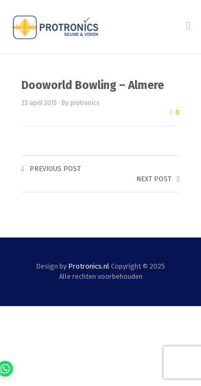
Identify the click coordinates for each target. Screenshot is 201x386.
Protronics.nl (88, 266)
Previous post (51, 169)
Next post (158, 179)
